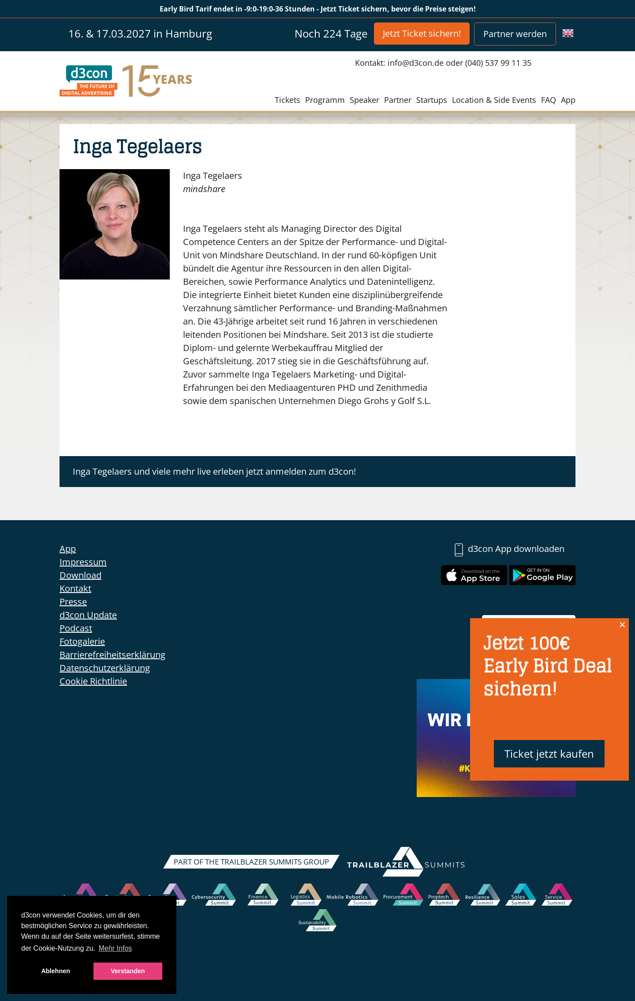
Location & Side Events (494, 99)
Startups (431, 99)
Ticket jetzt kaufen (549, 753)
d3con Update (88, 615)
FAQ (548, 99)
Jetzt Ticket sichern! (422, 33)
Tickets (287, 99)
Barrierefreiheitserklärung (112, 655)
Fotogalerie (82, 641)
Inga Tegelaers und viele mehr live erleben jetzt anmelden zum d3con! (214, 471)
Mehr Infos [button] (115, 948)
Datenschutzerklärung (105, 668)
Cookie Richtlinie (93, 681)
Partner (397, 99)
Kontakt (75, 588)
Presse (73, 602)
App (568, 99)
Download (80, 575)
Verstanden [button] (128, 971)
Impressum (83, 562)
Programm (325, 99)
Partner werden (515, 34)
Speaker (364, 99)
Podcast (76, 628)
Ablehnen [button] (55, 971)
